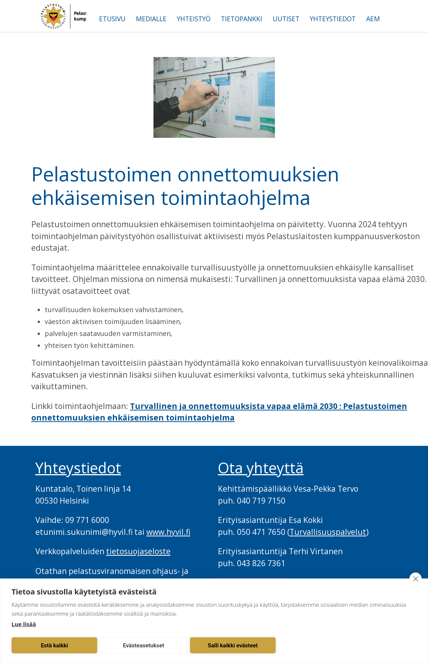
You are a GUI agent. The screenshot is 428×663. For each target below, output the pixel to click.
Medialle (151, 18)
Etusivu (112, 18)
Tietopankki (241, 18)
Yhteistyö (193, 18)
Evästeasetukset (133, 645)
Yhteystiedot (333, 18)
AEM (373, 18)
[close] (415, 578)
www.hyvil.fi (168, 532)
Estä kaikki (50, 645)
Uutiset (286, 18)
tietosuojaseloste (138, 551)
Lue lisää (24, 624)
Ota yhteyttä (261, 468)
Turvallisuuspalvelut (327, 532)
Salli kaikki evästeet (215, 645)
